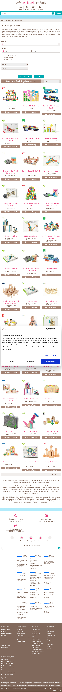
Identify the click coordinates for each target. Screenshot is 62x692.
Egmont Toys (51, 635)
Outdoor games (36, 653)
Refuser (11, 361)
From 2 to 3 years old (7, 663)
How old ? (4, 41)
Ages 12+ (3, 678)
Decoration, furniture (38, 651)
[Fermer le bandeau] (59, 329)
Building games (9, 20)
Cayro (49, 633)
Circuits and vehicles (38, 643)
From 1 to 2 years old (7, 661)
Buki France (50, 631)
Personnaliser (31, 361)
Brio (48, 629)
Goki (48, 640)
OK (59, 548)
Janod (48, 646)
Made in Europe (7, 60)
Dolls (33, 637)
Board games (36, 645)
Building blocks (18, 20)
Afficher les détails (50, 356)
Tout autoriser (50, 361)
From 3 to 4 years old (7, 665)
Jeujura (49, 648)
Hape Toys (50, 644)
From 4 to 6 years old (7, 668)
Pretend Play (36, 639)
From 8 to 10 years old (8, 672)
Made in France (7, 57)
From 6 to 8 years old (7, 670)
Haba (48, 642)
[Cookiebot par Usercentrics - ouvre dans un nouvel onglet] (47, 329)
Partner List (4, 647)
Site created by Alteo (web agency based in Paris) (52, 689)
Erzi (48, 638)
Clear (39, 77)
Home (2, 20)
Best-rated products (9, 55)
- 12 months (4, 659)
